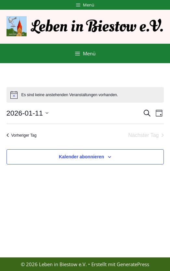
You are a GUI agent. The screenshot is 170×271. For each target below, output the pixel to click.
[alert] (85, 95)
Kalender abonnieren (81, 156)
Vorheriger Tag (22, 135)
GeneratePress (133, 264)
